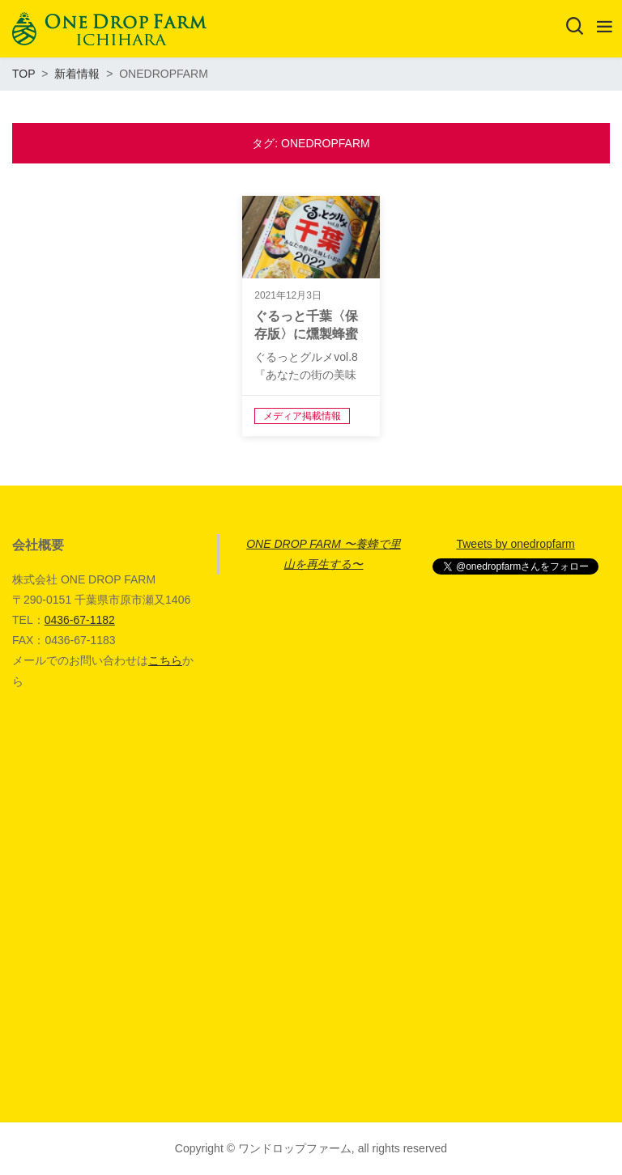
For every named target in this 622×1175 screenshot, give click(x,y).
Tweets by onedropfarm (515, 543)
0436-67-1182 (80, 619)
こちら (165, 660)
